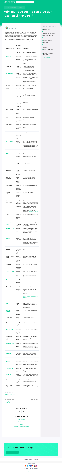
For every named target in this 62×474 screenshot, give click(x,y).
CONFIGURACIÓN (10, 94)
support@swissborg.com (33, 211)
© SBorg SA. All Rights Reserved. (31, 468)
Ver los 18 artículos (46, 57)
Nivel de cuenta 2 (21, 421)
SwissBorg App (13, 7)
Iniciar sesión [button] (54, 2)
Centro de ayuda (9, 329)
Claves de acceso (10, 271)
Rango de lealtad (9, 73)
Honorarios (8, 374)
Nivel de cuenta (9, 141)
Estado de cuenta (21, 419)
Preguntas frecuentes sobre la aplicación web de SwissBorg (49, 32)
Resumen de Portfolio (33, 401)
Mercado (45, 47)
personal (15, 394)
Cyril (10, 26)
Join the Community (31, 463)
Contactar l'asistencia (47, 40)
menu (10, 394)
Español (48, 2)
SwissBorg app (21, 7)
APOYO (7, 303)
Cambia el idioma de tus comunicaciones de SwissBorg (49, 50)
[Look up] (25, 2)
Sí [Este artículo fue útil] (19, 411)
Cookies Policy (37, 471)
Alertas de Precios (47, 44)
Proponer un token (10, 343)
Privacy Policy (30, 471)
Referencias (8, 56)
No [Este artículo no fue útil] (23, 411)
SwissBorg (7, 7)
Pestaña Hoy (46, 37)
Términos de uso (9, 368)
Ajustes (21, 424)
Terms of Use (24, 471)
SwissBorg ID (46, 42)
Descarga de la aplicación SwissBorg (21, 426)
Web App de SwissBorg (48, 35)
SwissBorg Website (40, 2)
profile (6, 394)
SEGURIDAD (9, 238)
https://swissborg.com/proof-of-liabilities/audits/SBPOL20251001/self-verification (30, 296)
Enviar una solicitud (12, 452)
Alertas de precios (10, 228)
